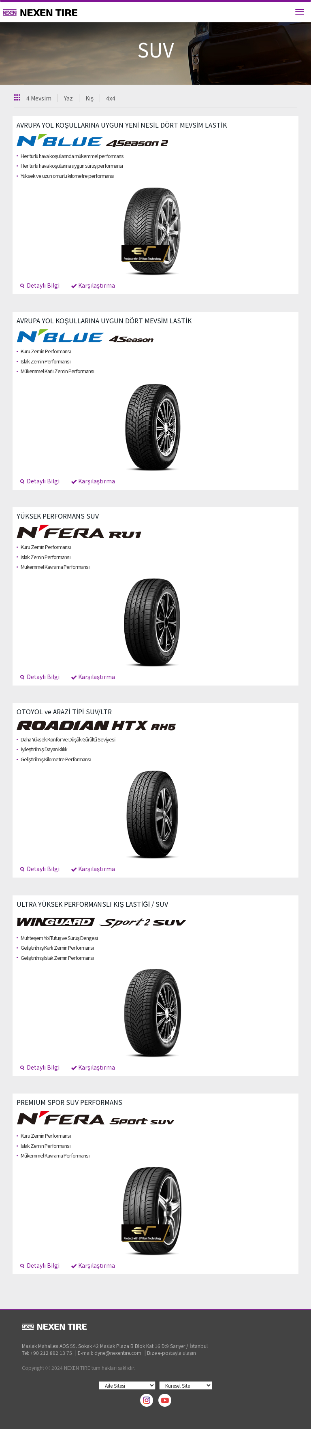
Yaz (68, 98)
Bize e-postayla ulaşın (171, 1352)
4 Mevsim (38, 98)
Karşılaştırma (93, 285)
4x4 (110, 98)
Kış (89, 98)
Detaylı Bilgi (40, 285)
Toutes (17, 97)
